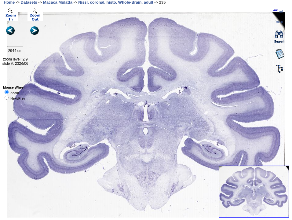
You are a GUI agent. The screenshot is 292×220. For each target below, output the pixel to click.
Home (9, 2)
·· (278, 22)
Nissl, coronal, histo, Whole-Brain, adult (115, 2)
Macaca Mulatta (57, 2)
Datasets (29, 2)
